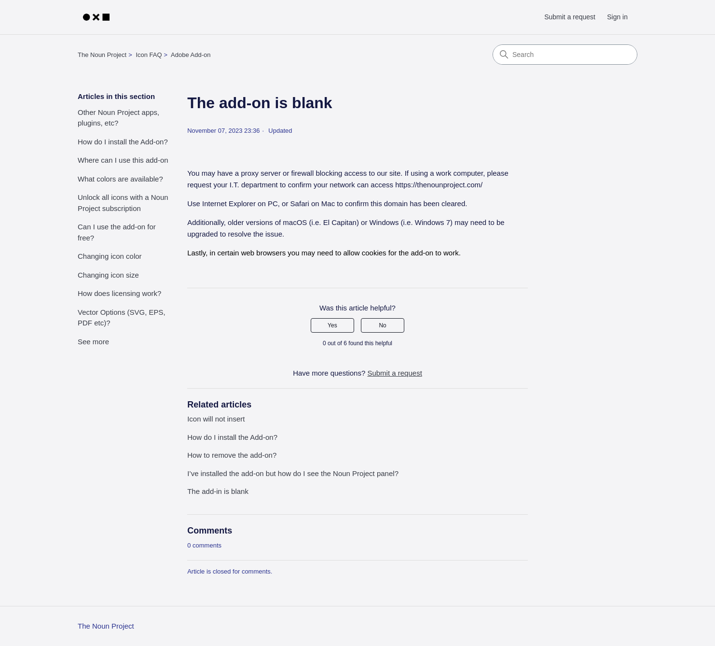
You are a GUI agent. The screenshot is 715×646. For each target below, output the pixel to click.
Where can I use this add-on (123, 160)
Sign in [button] (617, 17)
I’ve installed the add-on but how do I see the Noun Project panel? (293, 473)
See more (93, 341)
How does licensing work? (119, 293)
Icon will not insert (216, 419)
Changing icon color (110, 256)
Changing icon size (108, 275)
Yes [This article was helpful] (332, 325)
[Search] (565, 54)
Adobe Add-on (190, 54)
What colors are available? (120, 179)
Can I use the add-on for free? (117, 232)
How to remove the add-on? (231, 455)
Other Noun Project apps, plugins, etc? (118, 117)
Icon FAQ (149, 54)
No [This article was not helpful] (382, 325)
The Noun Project (102, 54)
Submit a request (569, 17)
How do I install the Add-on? (123, 142)
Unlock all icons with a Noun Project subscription (123, 202)
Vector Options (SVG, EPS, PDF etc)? (121, 317)
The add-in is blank (217, 491)
